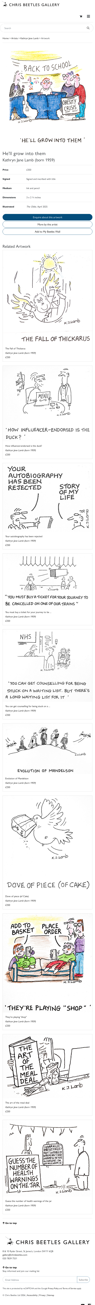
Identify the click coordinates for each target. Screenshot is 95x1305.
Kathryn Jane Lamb (29, 38)
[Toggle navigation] (88, 16)
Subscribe (83, 1279)
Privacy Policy (53, 1288)
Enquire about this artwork (47, 217)
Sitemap (50, 1295)
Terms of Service (69, 1288)
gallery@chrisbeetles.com (15, 1254)
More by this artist (47, 224)
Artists (14, 38)
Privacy (42, 1295)
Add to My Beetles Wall (47, 231)
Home (6, 38)
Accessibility (32, 1295)
